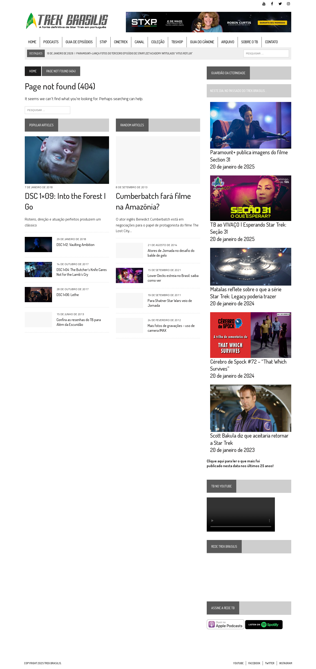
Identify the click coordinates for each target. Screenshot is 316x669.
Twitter (269, 664)
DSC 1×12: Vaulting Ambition (75, 245)
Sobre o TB (249, 42)
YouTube (238, 664)
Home (31, 42)
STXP (102, 42)
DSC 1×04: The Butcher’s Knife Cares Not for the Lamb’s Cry (81, 272)
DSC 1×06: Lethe (67, 295)
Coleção (157, 42)
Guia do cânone (201, 42)
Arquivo (227, 42)
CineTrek (120, 42)
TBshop (176, 42)
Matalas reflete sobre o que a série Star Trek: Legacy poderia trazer (251, 293)
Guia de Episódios (78, 42)
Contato (270, 42)
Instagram (285, 664)
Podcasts (50, 42)
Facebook (254, 664)
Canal (139, 42)
